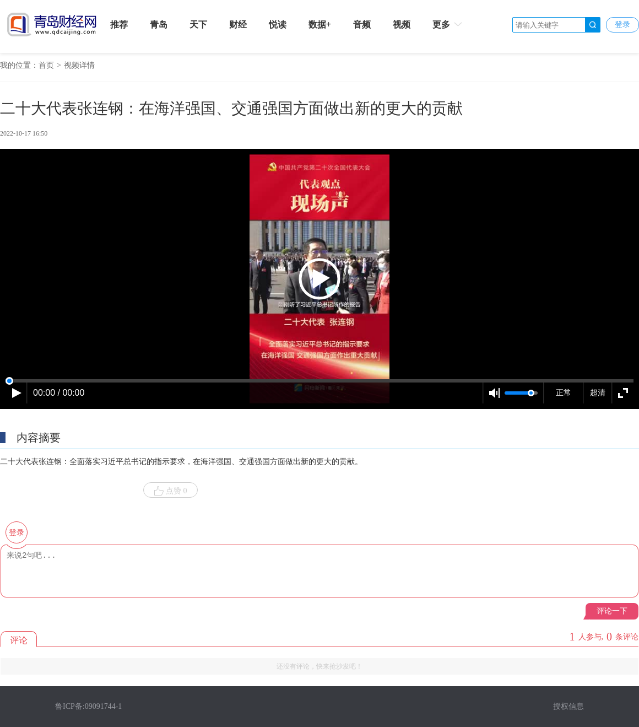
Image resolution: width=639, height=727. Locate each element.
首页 (46, 65)
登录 (622, 24)
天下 (198, 24)
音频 (362, 24)
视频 (401, 24)
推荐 (119, 24)
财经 (238, 24)
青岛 (158, 24)
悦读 (277, 24)
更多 (448, 24)
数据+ (319, 24)
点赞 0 (170, 491)
